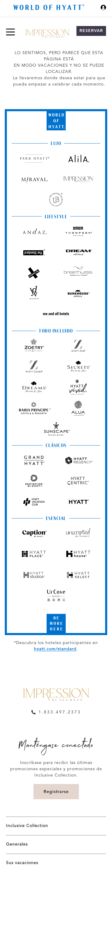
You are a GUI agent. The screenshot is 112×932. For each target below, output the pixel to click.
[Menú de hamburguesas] (10, 32)
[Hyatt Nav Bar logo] (49, 8)
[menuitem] (56, 826)
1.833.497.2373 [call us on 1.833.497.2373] (60, 712)
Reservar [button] (91, 31)
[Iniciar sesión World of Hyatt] (103, 8)
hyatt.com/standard (55, 649)
